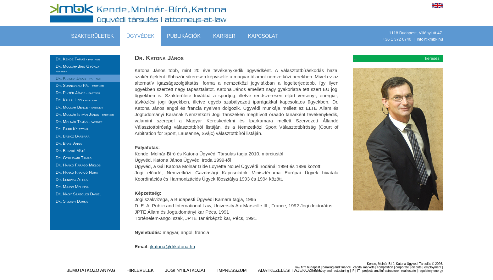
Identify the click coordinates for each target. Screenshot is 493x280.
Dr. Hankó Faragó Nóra (77, 172)
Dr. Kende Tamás (78, 59)
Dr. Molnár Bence (79, 107)
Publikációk (184, 36)
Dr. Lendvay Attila (72, 179)
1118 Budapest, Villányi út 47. (416, 33)
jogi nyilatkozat (185, 270)
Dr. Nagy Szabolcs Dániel (78, 194)
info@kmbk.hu (430, 39)
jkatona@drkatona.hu (172, 246)
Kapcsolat (263, 36)
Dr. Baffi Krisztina (72, 128)
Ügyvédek (140, 36)
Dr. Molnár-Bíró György (79, 68)
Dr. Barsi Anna (69, 143)
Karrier (224, 36)
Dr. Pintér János (78, 92)
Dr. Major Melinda (72, 186)
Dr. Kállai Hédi (76, 100)
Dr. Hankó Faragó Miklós (78, 165)
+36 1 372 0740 (397, 39)
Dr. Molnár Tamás (79, 121)
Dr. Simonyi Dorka (72, 201)
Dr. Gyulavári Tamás (73, 157)
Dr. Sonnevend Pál (80, 85)
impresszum (231, 270)
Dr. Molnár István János (85, 114)
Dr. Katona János (78, 78)
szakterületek (92, 36)
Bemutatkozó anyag (90, 270)
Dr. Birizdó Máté (70, 150)
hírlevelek (140, 270)
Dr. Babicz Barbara (73, 136)
